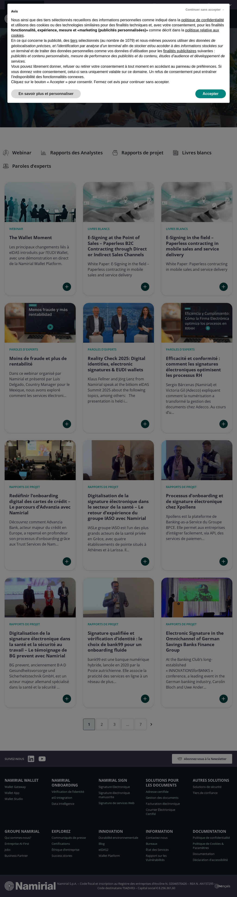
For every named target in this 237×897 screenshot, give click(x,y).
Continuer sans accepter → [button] (205, 9)
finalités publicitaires (179, 51)
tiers (73, 41)
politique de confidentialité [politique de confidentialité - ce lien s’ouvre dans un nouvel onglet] (202, 20)
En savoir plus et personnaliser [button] (46, 94)
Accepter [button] (210, 94)
